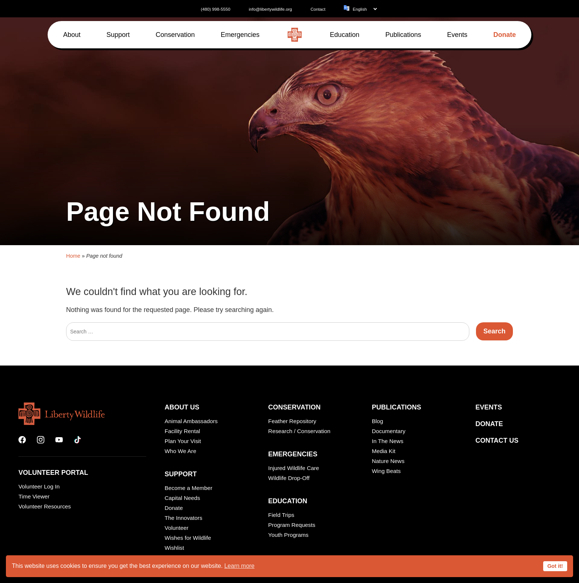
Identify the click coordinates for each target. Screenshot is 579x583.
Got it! (555, 566)
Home (73, 437)
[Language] (364, 9)
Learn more (239, 566)
